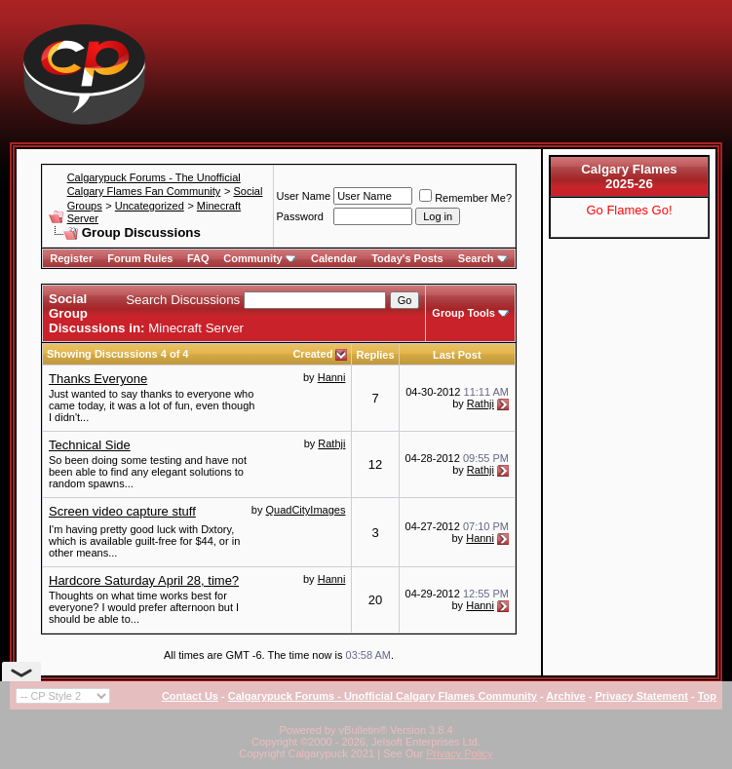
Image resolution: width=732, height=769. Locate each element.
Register (71, 258)
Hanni (332, 377)
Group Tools (463, 313)
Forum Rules (140, 258)
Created (313, 354)
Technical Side (90, 445)
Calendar (334, 258)
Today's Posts (407, 258)
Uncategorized (149, 205)
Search (483, 258)
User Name (304, 196)
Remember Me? (465, 198)
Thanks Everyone (98, 378)
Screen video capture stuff (122, 511)
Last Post (457, 355)
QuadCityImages (306, 510)
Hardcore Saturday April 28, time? (144, 580)
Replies (375, 355)
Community (259, 258)
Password (300, 216)
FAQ (198, 258)
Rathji (480, 403)
